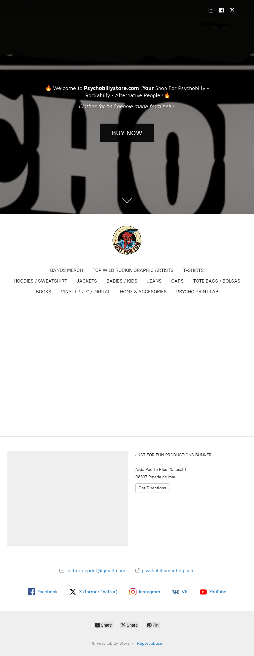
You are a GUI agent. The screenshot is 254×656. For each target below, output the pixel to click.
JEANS (154, 281)
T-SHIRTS (193, 270)
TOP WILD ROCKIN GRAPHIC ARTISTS (133, 270)
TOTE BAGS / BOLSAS (216, 281)
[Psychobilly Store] (127, 240)
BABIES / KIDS (122, 281)
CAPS (177, 281)
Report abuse (149, 643)
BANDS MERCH (66, 270)
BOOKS (43, 291)
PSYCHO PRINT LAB (197, 291)
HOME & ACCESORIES (143, 291)
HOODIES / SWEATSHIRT (40, 281)
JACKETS (87, 281)
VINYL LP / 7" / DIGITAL (85, 291)
